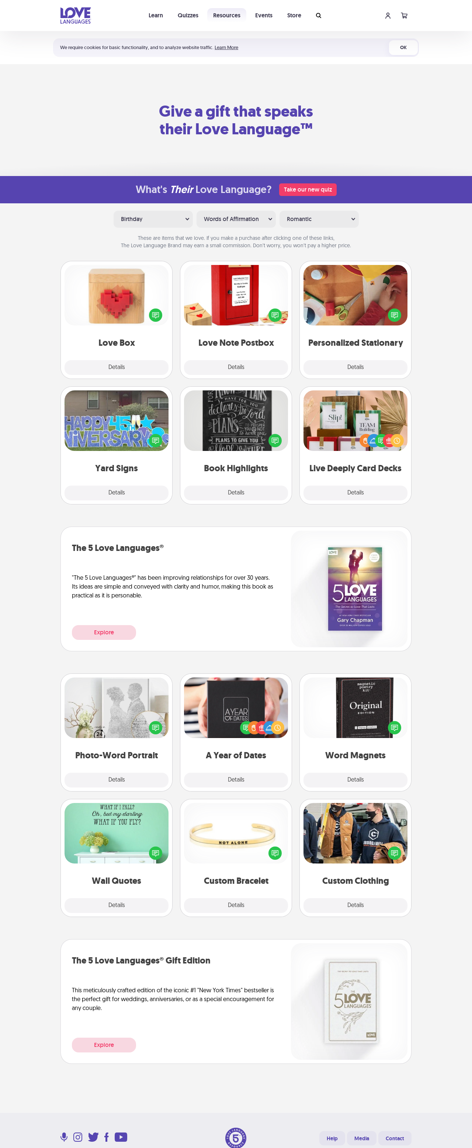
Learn (156, 15)
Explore (104, 632)
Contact (395, 1138)
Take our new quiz (308, 189)
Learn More (226, 47)
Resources (226, 15)
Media (361, 1138)
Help (332, 1138)
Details (116, 367)
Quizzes (188, 15)
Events (264, 15)
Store (294, 15)
